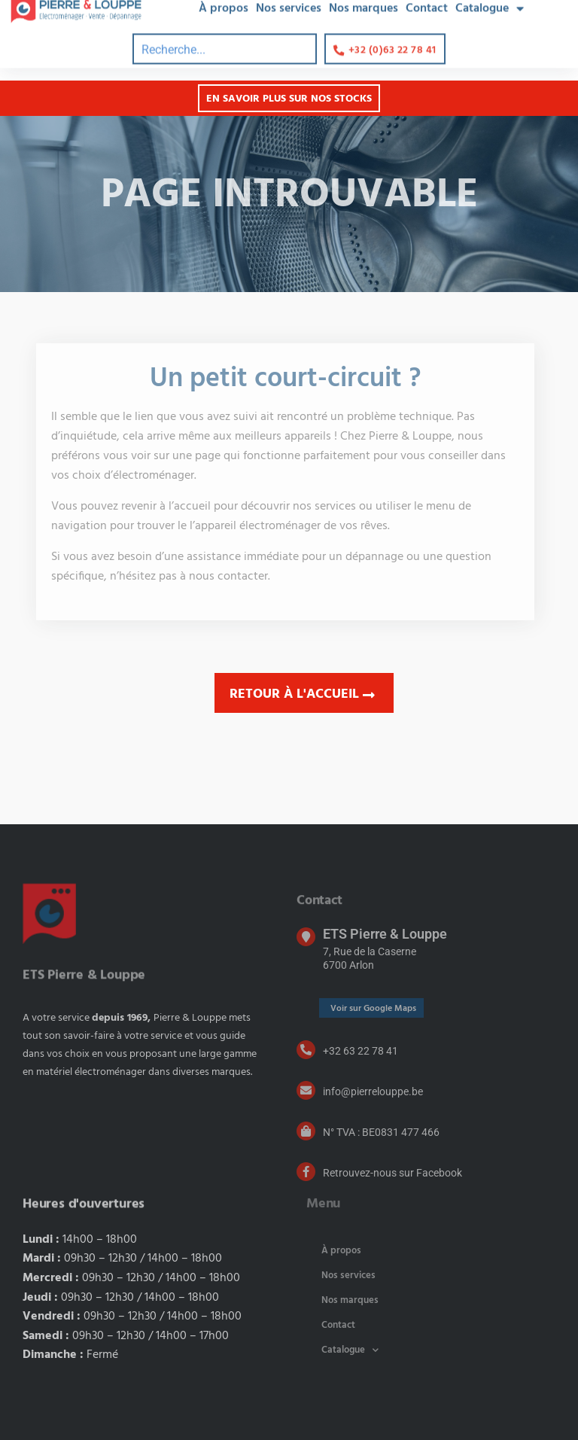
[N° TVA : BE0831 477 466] (306, 1131)
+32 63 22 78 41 (360, 1051)
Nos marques (350, 1300)
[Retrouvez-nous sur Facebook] (306, 1171)
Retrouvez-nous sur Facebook (392, 1173)
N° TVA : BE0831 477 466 (381, 1132)
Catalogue (350, 1350)
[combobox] (224, 32)
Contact (338, 1325)
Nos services (348, 1275)
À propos (341, 1251)
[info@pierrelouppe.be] (306, 1090)
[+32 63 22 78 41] (306, 1049)
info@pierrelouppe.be (373, 1091)
